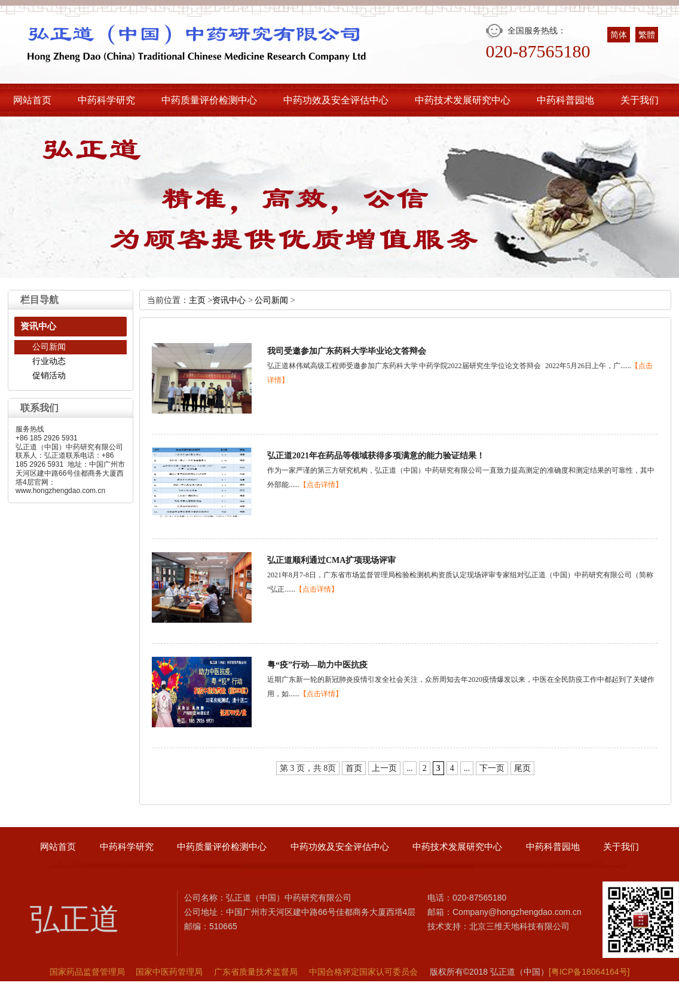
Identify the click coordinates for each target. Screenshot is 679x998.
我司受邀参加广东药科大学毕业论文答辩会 (346, 351)
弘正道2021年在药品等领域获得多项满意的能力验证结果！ (376, 455)
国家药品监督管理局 (87, 971)
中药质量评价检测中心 (209, 100)
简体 (618, 34)
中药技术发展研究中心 (462, 100)
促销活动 (49, 375)
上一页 (384, 768)
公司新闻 (49, 346)
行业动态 (49, 361)
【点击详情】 (320, 484)
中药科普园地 (565, 100)
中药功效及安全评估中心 (336, 100)
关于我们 (639, 100)
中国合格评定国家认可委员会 (363, 971)
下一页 (491, 768)
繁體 (646, 34)
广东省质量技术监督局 (256, 971)
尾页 (522, 768)
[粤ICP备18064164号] (589, 971)
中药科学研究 (106, 100)
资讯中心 (229, 300)
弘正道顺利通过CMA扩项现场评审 (331, 560)
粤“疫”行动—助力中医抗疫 (317, 664)
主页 (197, 300)
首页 (353, 768)
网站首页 (32, 100)
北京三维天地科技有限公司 (519, 926)
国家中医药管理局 (169, 971)
